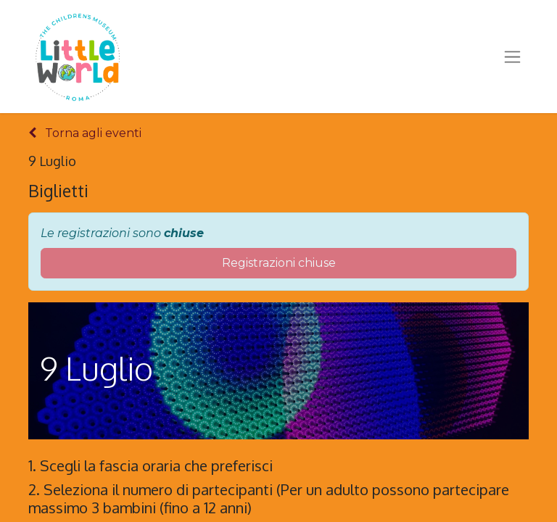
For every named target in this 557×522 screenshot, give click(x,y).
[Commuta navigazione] (512, 56)
